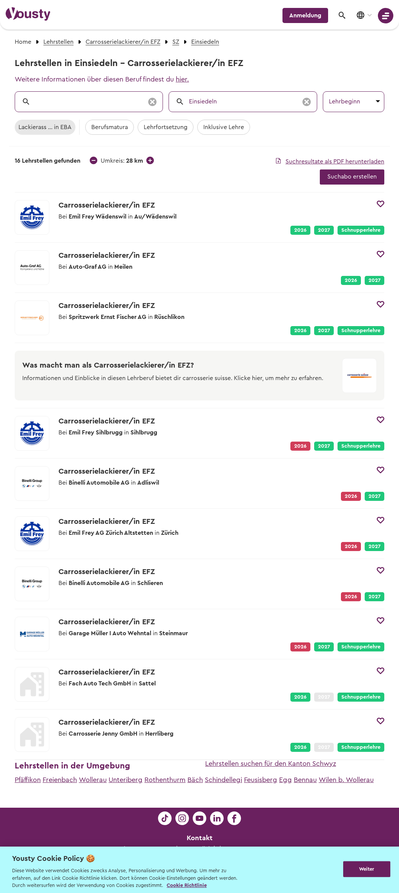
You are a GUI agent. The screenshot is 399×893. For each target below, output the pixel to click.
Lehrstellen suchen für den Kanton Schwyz (270, 763)
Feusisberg (260, 779)
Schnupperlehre (361, 230)
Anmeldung (305, 15)
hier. (182, 79)
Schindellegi (223, 779)
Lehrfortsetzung (165, 127)
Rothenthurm (165, 779)
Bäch (195, 779)
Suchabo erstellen (352, 177)
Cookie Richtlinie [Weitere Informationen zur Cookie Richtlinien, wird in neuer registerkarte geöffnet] (187, 885)
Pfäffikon (28, 779)
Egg (285, 779)
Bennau (305, 779)
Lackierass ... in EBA (45, 127)
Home (23, 42)
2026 (300, 230)
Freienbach (60, 779)
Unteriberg (126, 779)
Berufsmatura (109, 127)
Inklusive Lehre (223, 127)
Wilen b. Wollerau (346, 779)
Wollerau (93, 779)
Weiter (366, 869)
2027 (324, 230)
